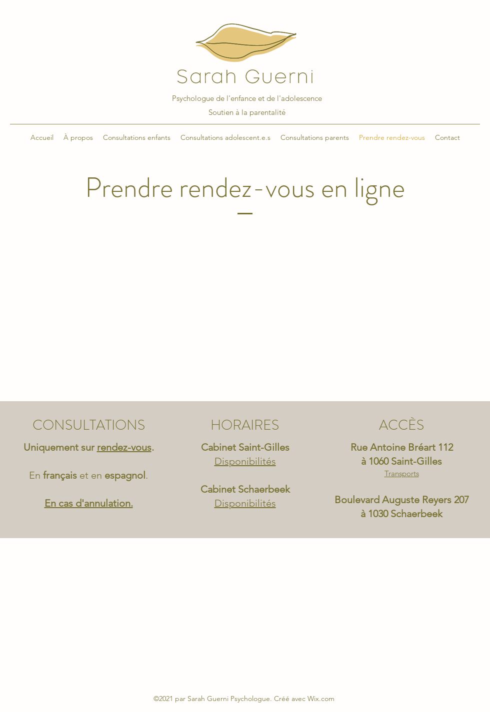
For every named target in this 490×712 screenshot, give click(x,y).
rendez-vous (124, 447)
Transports (401, 473)
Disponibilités (245, 503)
